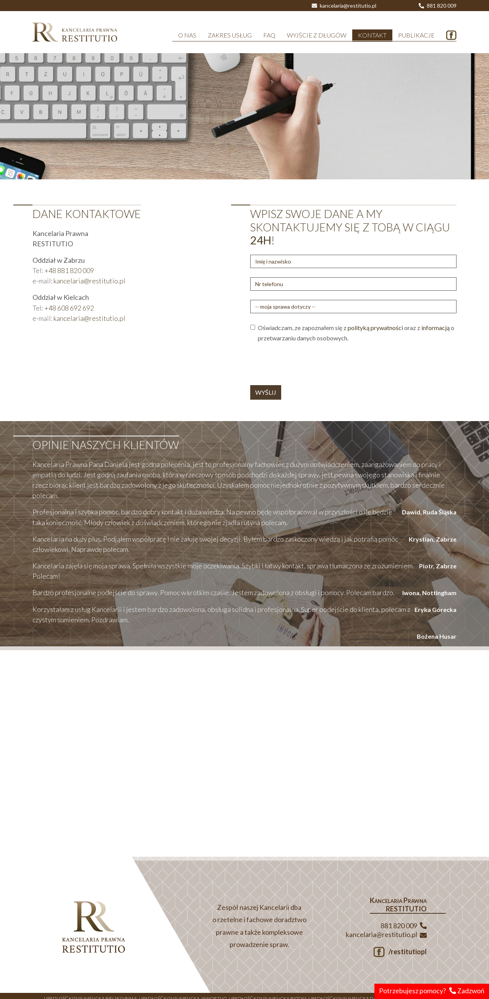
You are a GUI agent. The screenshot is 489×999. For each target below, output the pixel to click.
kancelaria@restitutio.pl (344, 5)
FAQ (269, 35)
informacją (435, 327)
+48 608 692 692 (69, 308)
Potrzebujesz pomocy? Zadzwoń (431, 991)
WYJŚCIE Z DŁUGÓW (317, 35)
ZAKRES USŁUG (230, 35)
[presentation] (308, 364)
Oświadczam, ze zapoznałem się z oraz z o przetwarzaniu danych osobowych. (356, 333)
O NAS (187, 35)
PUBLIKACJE (416, 35)
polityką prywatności (375, 327)
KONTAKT (372, 35)
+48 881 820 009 (69, 270)
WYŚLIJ (265, 392)
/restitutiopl (400, 951)
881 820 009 (438, 5)
